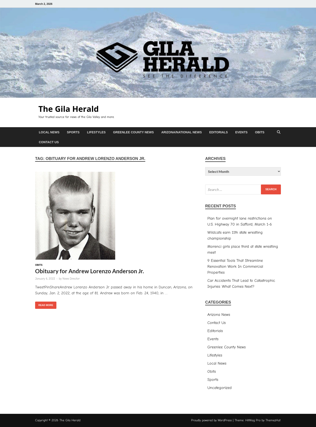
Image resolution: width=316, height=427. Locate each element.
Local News (49, 132)
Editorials (218, 132)
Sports (73, 132)
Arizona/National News (181, 132)
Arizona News (218, 314)
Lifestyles (96, 132)
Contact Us (49, 142)
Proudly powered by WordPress (211, 420)
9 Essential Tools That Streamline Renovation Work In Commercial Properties (235, 266)
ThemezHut (273, 420)
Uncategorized (219, 387)
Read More (44, 304)
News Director (71, 278)
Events (241, 132)
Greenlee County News (133, 132)
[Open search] (278, 132)
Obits (259, 132)
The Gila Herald (68, 108)
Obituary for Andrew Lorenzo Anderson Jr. (89, 271)
